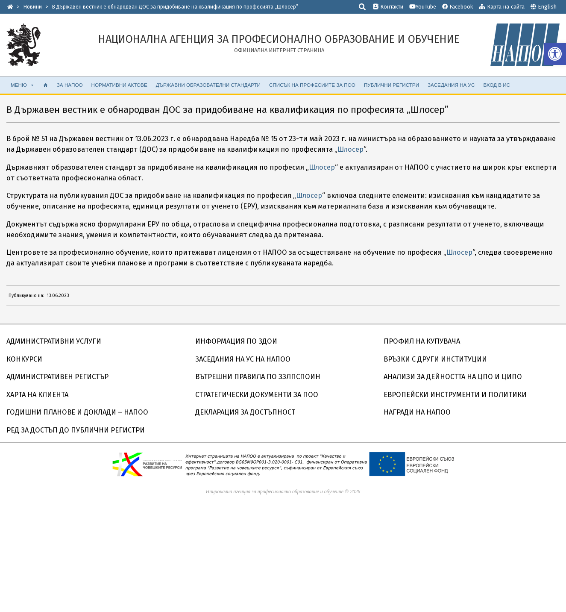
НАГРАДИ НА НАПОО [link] (417, 412)
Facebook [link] (457, 6)
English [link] (547, 6)
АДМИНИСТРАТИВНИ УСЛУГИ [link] (53, 341)
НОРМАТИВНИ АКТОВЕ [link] (119, 85)
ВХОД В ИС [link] (496, 85)
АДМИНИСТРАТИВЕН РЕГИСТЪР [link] (57, 377)
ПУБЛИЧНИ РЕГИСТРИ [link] (391, 85)
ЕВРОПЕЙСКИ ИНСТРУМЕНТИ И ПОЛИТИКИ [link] (455, 395)
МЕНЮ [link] (23, 85)
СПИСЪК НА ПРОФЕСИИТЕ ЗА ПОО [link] (312, 85)
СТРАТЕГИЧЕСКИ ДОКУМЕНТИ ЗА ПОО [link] (256, 395)
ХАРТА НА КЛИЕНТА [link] (37, 395)
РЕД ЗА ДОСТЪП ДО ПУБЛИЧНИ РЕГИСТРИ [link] (75, 430)
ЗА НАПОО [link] (70, 85)
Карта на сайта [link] (502, 6)
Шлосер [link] (350, 149)
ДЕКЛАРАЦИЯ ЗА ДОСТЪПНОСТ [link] (245, 412)
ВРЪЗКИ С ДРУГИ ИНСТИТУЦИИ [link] (435, 359)
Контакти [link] (388, 6)
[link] (555, 54)
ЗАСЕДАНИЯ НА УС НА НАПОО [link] (242, 359)
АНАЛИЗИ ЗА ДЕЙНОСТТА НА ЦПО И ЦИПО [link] (453, 377)
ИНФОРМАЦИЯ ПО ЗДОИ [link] (236, 341)
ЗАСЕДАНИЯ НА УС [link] (451, 85)
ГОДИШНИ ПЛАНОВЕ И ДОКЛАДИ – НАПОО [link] (77, 412)
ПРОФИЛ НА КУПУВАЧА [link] (422, 341)
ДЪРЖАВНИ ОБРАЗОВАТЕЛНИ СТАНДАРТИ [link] (208, 85)
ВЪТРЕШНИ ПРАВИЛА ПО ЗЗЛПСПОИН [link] (257, 377)
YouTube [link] (422, 6)
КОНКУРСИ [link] (24, 359)
